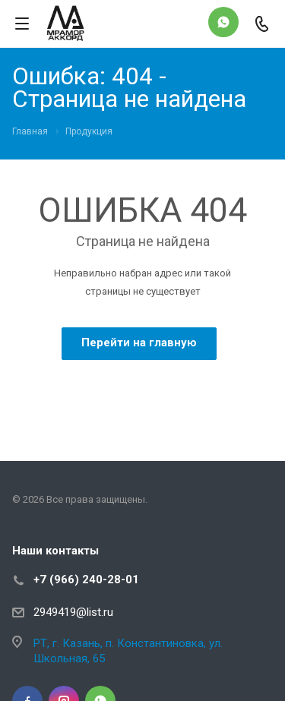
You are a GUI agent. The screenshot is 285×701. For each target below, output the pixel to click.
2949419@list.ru (73, 612)
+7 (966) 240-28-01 (86, 579)
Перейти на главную (139, 342)
